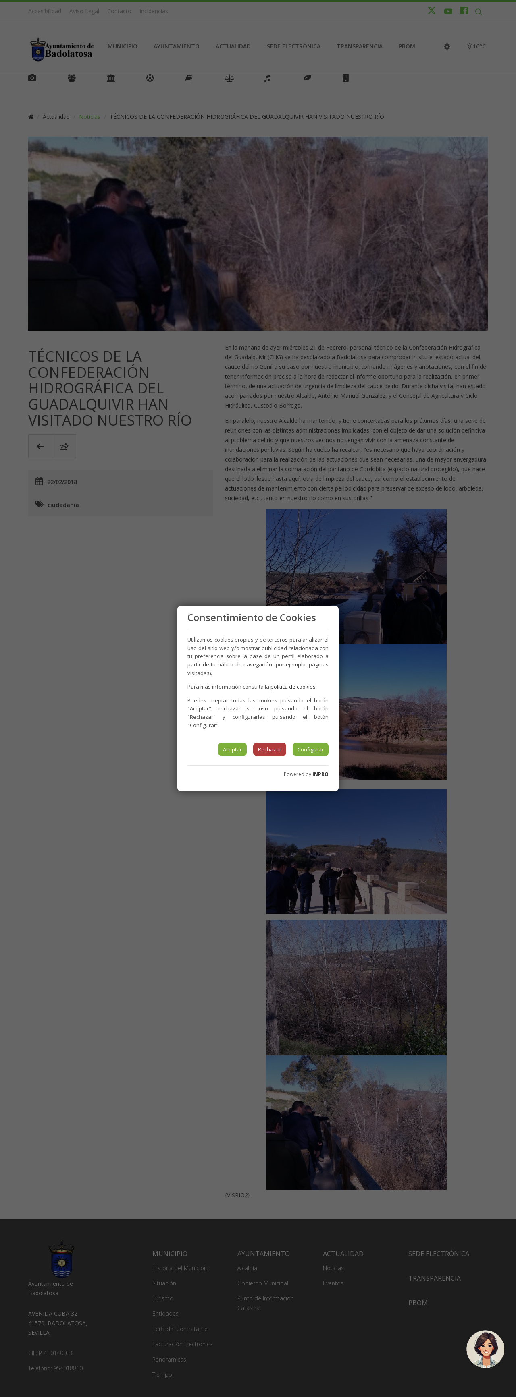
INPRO (320, 774)
